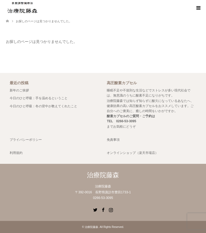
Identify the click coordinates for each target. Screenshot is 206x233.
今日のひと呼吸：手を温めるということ (39, 98)
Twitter (95, 209)
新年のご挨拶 (19, 90)
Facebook (103, 209)
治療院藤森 (103, 175)
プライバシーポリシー (26, 140)
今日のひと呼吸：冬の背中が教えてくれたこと (43, 106)
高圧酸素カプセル (142, 106)
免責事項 (113, 140)
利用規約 (16, 153)
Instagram (111, 209)
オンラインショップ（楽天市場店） (132, 153)
